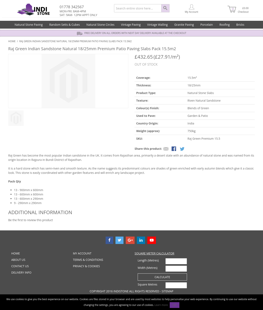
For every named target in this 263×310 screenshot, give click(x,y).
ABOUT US (18, 260)
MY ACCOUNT (82, 253)
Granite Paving (184, 25)
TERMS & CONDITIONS (88, 260)
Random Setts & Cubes (64, 25)
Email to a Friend (166, 149)
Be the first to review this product (30, 220)
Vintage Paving (131, 25)
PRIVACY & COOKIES (86, 266)
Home (12, 41)
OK (174, 305)
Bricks (240, 25)
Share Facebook (174, 149)
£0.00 (243, 10)
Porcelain (206, 25)
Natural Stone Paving (29, 25)
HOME (15, 253)
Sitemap (167, 291)
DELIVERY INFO (21, 272)
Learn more (161, 305)
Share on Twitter (182, 149)
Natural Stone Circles (100, 25)
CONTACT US (20, 266)
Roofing (224, 25)
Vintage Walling (157, 25)
